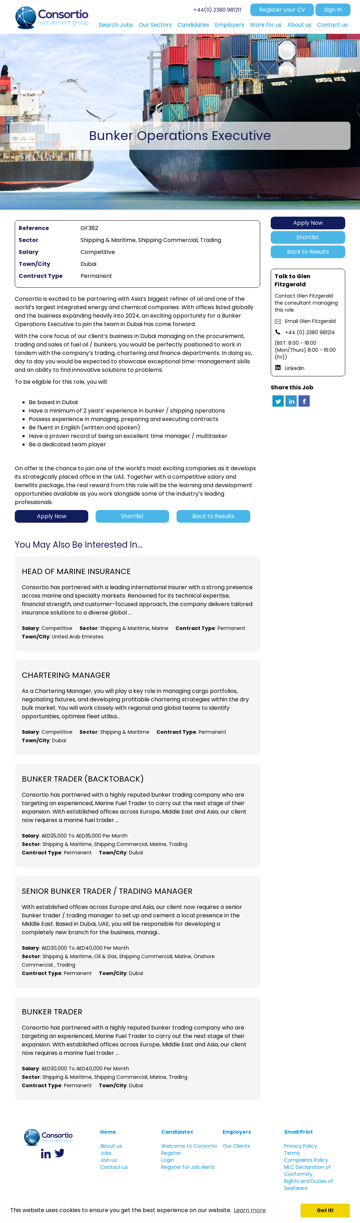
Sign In (333, 10)
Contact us (114, 1167)
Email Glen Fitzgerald (310, 321)
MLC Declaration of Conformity (307, 1171)
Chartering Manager (66, 675)
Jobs (105, 1153)
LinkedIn (294, 368)
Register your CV (282, 10)
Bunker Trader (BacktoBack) (83, 779)
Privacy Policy (300, 1145)
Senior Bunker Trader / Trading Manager (107, 891)
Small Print (298, 1131)
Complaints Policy (306, 1160)
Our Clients (236, 1145)
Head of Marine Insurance (76, 571)
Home (108, 1131)
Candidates (177, 1131)
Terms (292, 1153)
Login (167, 1160)
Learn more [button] (250, 1210)
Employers (237, 1131)
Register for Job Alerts (188, 1167)
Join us (108, 1160)
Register (171, 1153)
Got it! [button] (325, 1210)
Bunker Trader (52, 1012)
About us (111, 1145)
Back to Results (308, 252)
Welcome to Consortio (189, 1145)
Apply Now (308, 223)
